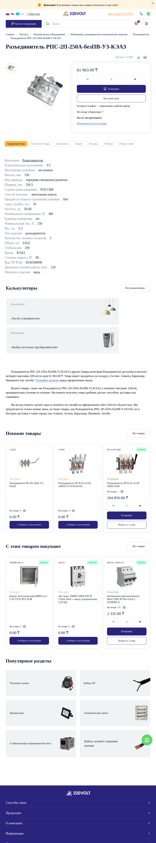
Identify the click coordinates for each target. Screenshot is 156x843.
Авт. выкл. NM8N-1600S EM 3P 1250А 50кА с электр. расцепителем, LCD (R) (77, 589)
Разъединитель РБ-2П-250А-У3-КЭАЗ (27, 474)
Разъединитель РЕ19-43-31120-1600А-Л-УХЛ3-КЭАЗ (74, 474)
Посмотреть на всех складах (92, 125)
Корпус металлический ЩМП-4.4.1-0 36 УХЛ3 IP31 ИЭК (29, 588)
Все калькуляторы (135, 290)
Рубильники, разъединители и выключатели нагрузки (99, 36)
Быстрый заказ (111, 100)
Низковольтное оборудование (50, 36)
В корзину (126, 505)
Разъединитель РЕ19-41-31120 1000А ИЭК (123, 474)
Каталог (24, 36)
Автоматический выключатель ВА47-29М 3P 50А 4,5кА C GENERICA (123, 589)
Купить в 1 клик (126, 514)
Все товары (139, 423)
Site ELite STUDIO (137, 836)
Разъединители (141, 36)
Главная (10, 36)
